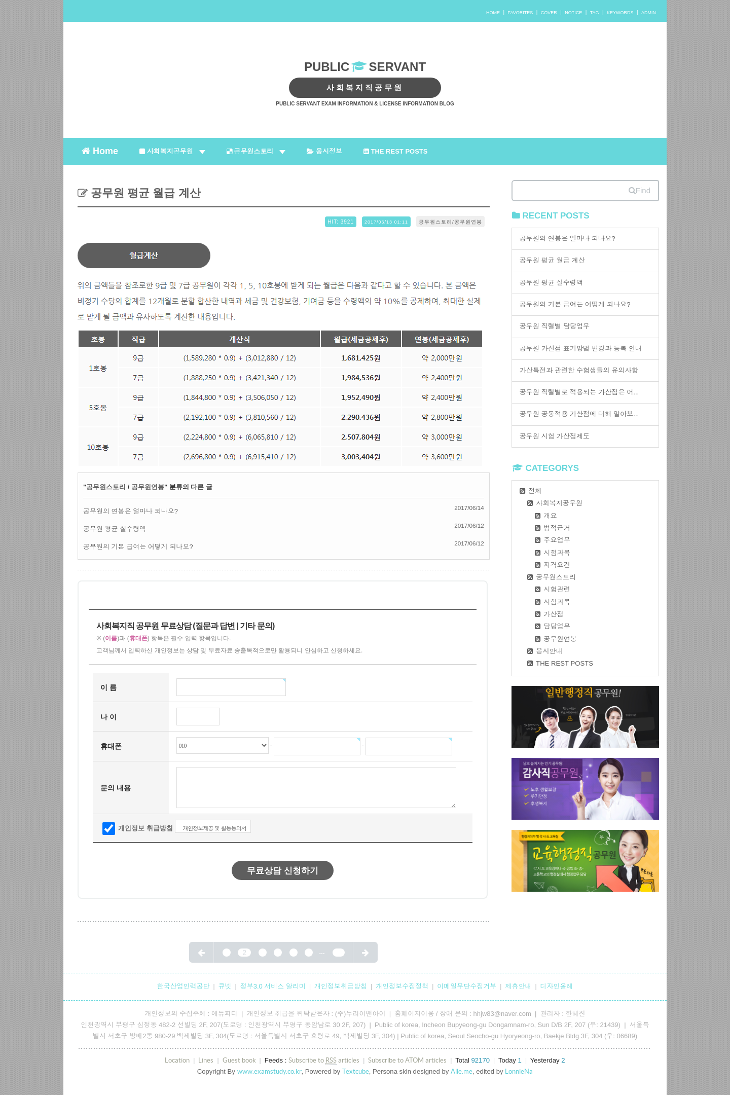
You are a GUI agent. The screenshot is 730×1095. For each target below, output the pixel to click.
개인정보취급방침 (340, 986)
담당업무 (556, 626)
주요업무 (556, 540)
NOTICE (573, 12)
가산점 (553, 614)
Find (639, 190)
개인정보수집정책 (402, 986)
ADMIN (648, 12)
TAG (594, 12)
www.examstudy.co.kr (269, 1071)
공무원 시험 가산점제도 (555, 436)
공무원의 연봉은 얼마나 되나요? (130, 511)
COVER (549, 12)
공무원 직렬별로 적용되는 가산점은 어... (579, 392)
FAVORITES (520, 12)
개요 (550, 516)
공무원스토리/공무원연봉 (450, 222)
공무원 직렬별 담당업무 (555, 326)
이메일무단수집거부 (466, 986)
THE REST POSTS (395, 151)
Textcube (355, 1071)
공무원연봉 (147, 487)
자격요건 (556, 565)
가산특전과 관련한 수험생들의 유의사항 (579, 370)
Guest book (239, 1060)
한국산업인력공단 (183, 986)
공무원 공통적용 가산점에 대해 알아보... (579, 414)
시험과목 (556, 553)
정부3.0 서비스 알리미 (273, 986)
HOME (493, 12)
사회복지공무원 (172, 151)
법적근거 (556, 528)
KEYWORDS (620, 12)
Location (177, 1060)
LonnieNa (519, 1071)
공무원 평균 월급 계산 (144, 193)
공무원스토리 (256, 151)
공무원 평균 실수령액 (114, 529)
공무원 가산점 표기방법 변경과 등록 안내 (581, 348)
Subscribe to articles (323, 1060)
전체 (534, 491)
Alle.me (461, 1071)
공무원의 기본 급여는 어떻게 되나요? (138, 547)
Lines (205, 1060)
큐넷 (225, 986)
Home (100, 150)
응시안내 (549, 651)
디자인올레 (556, 986)
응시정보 (324, 151)
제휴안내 (518, 986)
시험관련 (556, 589)
